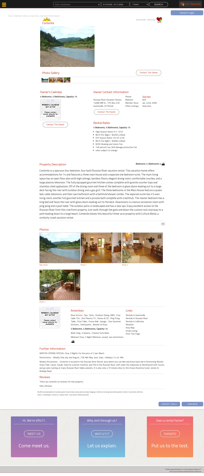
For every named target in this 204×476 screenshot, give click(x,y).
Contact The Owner (149, 72)
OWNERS (170, 433)
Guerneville (43, 16)
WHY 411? (102, 433)
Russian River (34, 16)
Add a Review (45, 385)
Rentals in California (135, 321)
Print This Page (133, 333)
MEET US (34, 433)
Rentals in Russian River (137, 318)
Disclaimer (197, 471)
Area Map (130, 327)
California (26, 16)
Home (10, 16)
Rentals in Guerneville (135, 315)
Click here (146, 96)
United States (17, 16)
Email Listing (131, 330)
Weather (130, 324)
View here (146, 106)
